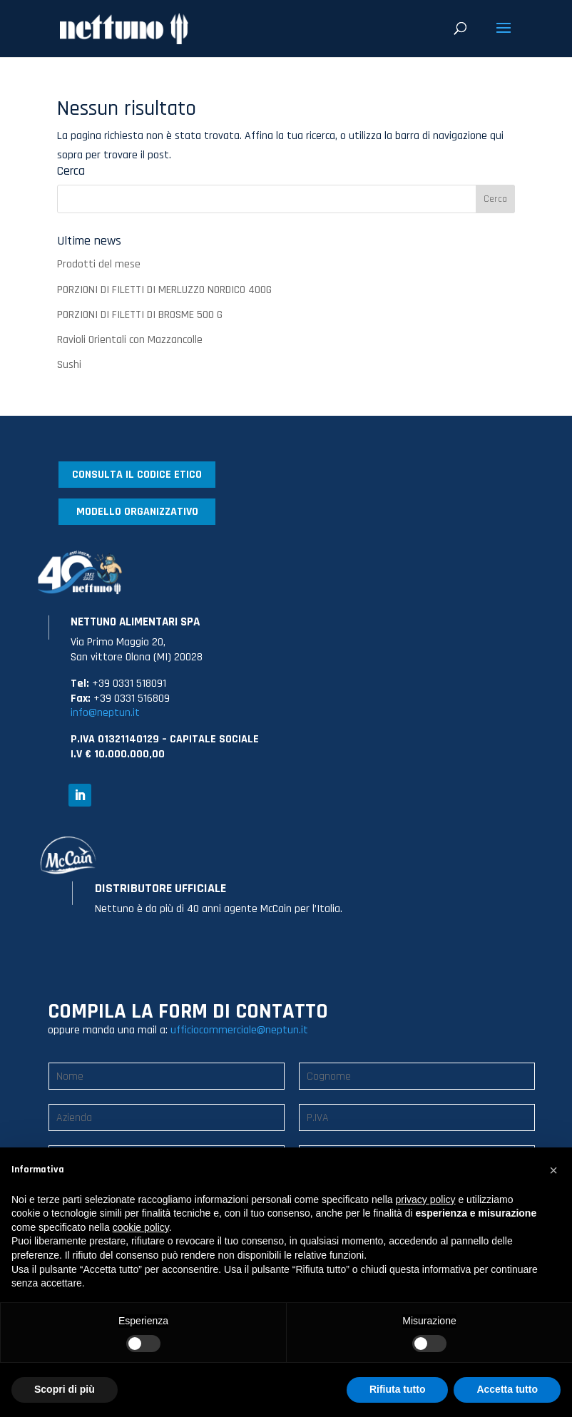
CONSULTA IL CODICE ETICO (137, 474)
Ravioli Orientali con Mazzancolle (130, 339)
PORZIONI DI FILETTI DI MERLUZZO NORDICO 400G (164, 289)
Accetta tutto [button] (507, 1389)
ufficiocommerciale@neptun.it (239, 1030)
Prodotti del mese (99, 264)
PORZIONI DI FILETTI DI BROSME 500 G (140, 314)
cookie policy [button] (141, 1227)
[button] (553, 1170)
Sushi (69, 364)
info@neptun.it (105, 712)
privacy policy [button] (426, 1199)
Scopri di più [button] (64, 1389)
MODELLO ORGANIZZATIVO (137, 511)
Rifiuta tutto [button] (397, 1389)
